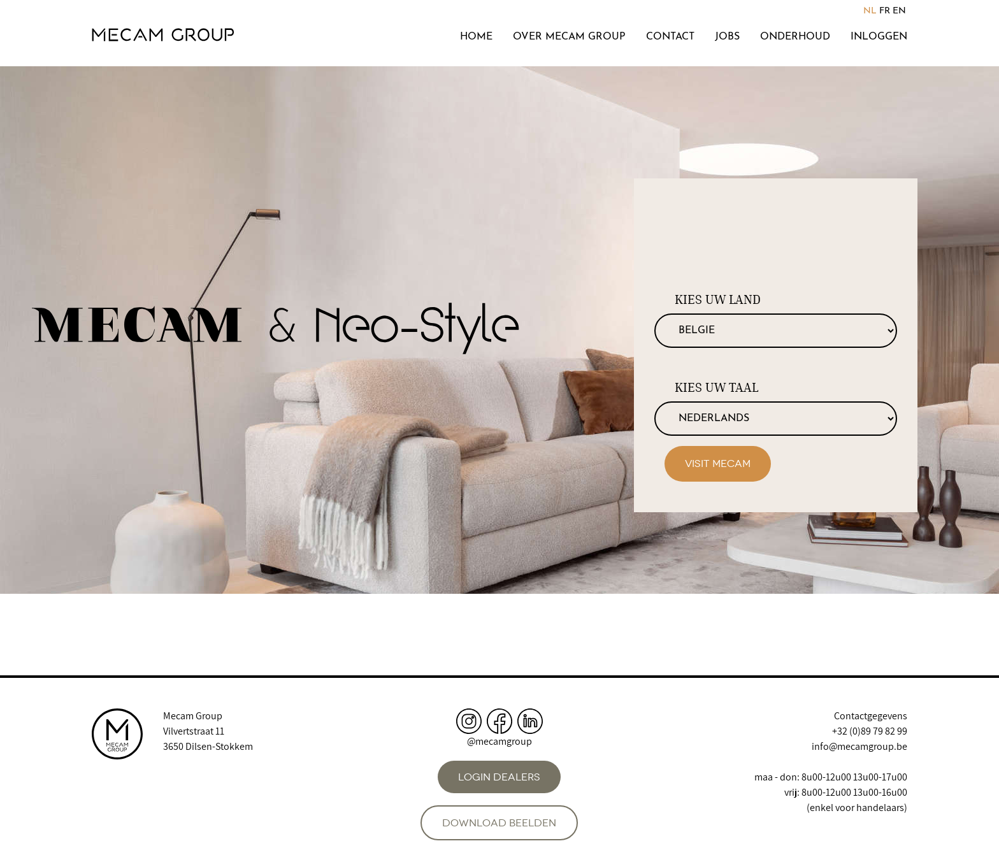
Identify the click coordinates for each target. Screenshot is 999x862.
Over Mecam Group (569, 37)
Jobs (727, 37)
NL (870, 11)
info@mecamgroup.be (859, 746)
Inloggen (879, 37)
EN (899, 11)
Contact (670, 37)
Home (476, 37)
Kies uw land (718, 299)
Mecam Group (192, 715)
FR (884, 11)
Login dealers (499, 777)
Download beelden (499, 823)
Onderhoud (795, 37)
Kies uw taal (716, 387)
